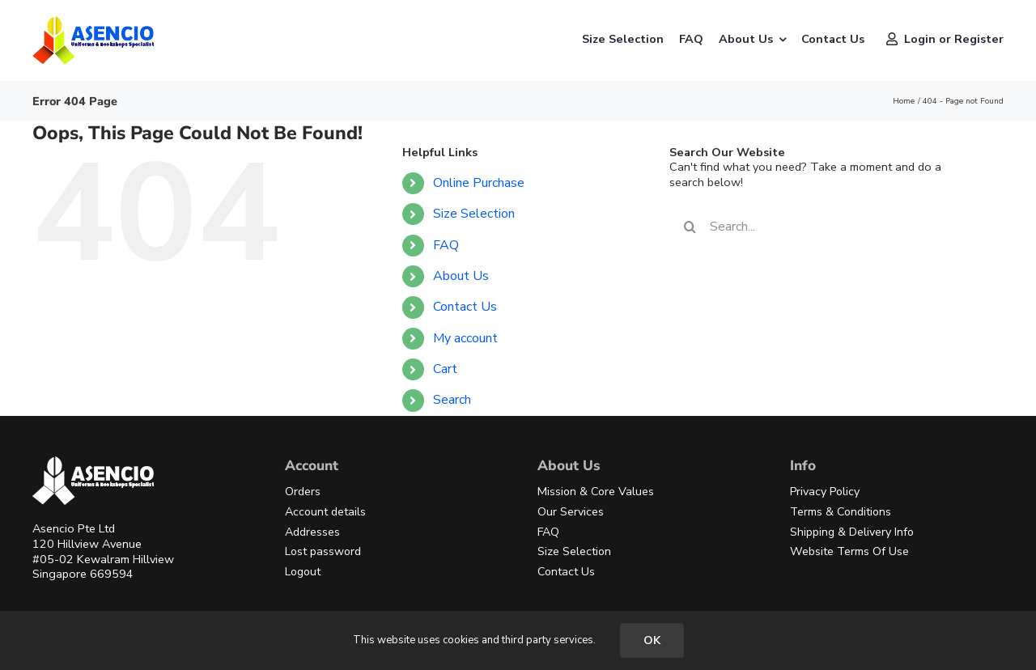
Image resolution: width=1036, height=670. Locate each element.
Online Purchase (478, 183)
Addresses (312, 532)
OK (651, 640)
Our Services (570, 511)
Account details (325, 511)
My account (465, 338)
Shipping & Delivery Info (852, 532)
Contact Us (465, 307)
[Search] (689, 226)
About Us (461, 276)
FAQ (446, 245)
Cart (445, 369)
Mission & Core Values (595, 491)
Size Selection (474, 214)
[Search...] (823, 226)
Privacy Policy (825, 491)
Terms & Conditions (840, 511)
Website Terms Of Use (849, 551)
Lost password (323, 551)
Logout (303, 571)
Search (452, 400)
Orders (303, 491)
